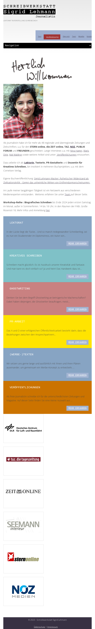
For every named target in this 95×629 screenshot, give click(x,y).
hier (48, 210)
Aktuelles (81, 36)
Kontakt (89, 36)
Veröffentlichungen (52, 37)
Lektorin (29, 162)
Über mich (66, 36)
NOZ (72, 146)
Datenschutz (39, 626)
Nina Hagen (76, 150)
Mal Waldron (15, 154)
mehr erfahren (77, 243)
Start (39, 36)
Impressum (52, 626)
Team (74, 36)
